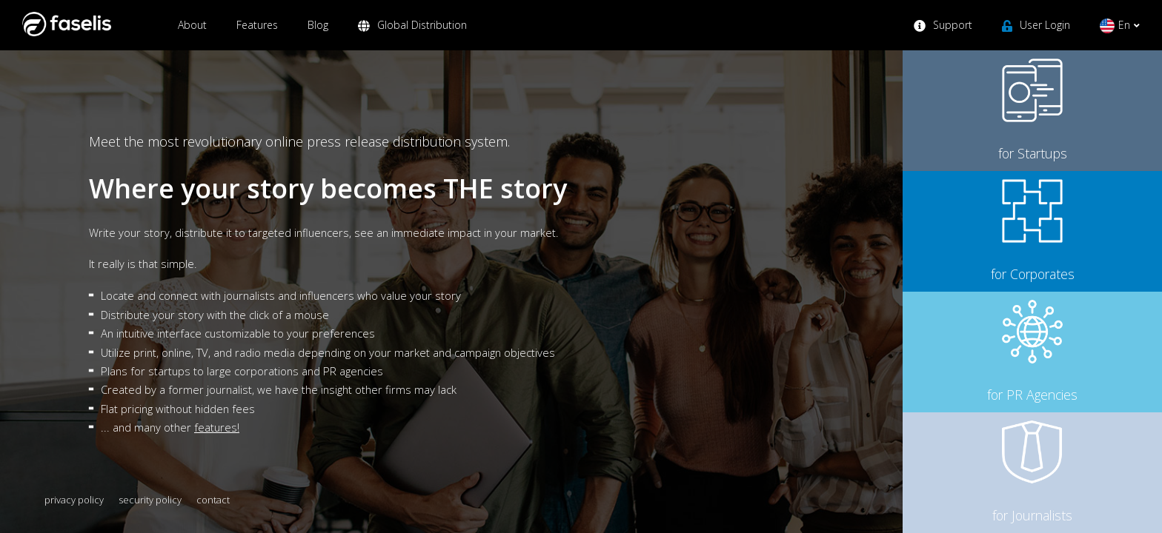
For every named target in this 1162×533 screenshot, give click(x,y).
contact (213, 499)
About (192, 34)
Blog (318, 34)
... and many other (171, 428)
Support (943, 34)
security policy (150, 499)
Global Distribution (412, 34)
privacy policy (74, 499)
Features (257, 34)
